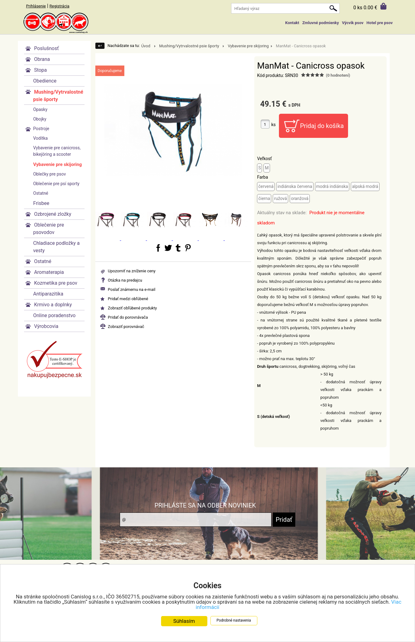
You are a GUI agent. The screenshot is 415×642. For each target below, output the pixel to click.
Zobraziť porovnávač (126, 326)
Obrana (42, 59)
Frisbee (41, 203)
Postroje (41, 128)
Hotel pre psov (380, 22)
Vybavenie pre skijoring (57, 164)
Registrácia (59, 6)
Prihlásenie (36, 6)
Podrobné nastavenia (234, 621)
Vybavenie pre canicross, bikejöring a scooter (57, 151)
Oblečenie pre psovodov (48, 228)
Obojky (40, 119)
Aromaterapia (49, 272)
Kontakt (292, 22)
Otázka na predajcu (125, 280)
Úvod (145, 46)
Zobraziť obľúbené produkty (132, 308)
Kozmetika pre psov (55, 283)
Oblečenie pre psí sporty (56, 183)
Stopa (40, 70)
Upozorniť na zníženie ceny (132, 271)
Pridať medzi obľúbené (128, 298)
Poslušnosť (46, 48)
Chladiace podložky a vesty (56, 246)
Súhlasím (184, 621)
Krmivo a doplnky (53, 305)
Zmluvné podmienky (320, 22)
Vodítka (40, 138)
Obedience (45, 81)
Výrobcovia (46, 326)
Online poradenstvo (54, 315)
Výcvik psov (352, 22)
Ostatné (40, 193)
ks (273, 124)
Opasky (40, 109)
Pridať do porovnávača (128, 317)
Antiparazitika (48, 294)
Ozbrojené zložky (52, 214)
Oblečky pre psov (49, 174)
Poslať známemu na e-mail (132, 289)
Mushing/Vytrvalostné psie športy (58, 95)
